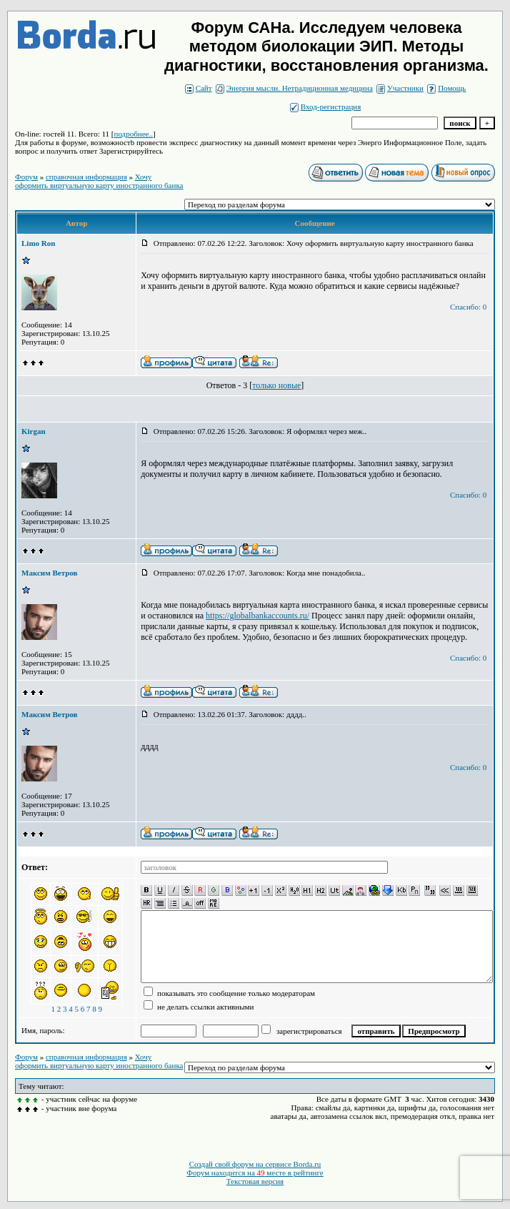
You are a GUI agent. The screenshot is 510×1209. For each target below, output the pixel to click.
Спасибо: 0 (468, 306)
